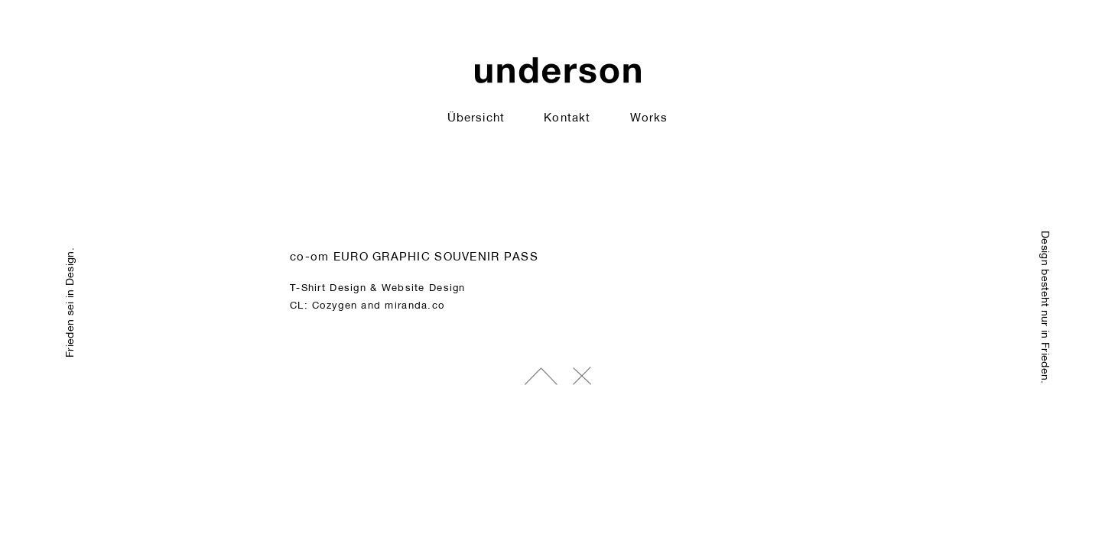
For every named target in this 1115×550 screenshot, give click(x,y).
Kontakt (567, 117)
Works (649, 117)
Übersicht (476, 117)
